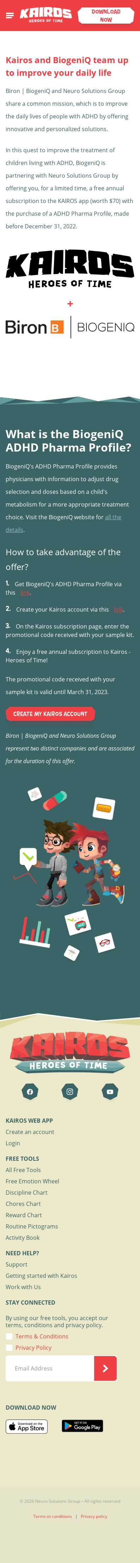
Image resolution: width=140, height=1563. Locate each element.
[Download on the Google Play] (83, 1428)
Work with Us (23, 1287)
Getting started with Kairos (41, 1275)
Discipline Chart (27, 1192)
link (25, 592)
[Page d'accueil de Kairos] (46, 12)
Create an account (30, 1131)
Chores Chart (23, 1203)
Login (13, 1143)
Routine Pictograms (32, 1226)
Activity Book (22, 1237)
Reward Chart (24, 1215)
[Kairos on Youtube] (110, 1091)
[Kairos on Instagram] (69, 1091)
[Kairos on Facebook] (30, 1091)
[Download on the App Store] (27, 1428)
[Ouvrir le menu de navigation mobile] (10, 15)
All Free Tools (23, 1169)
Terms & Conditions (42, 1336)
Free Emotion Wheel (32, 1181)
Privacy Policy (33, 1347)
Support (17, 1264)
